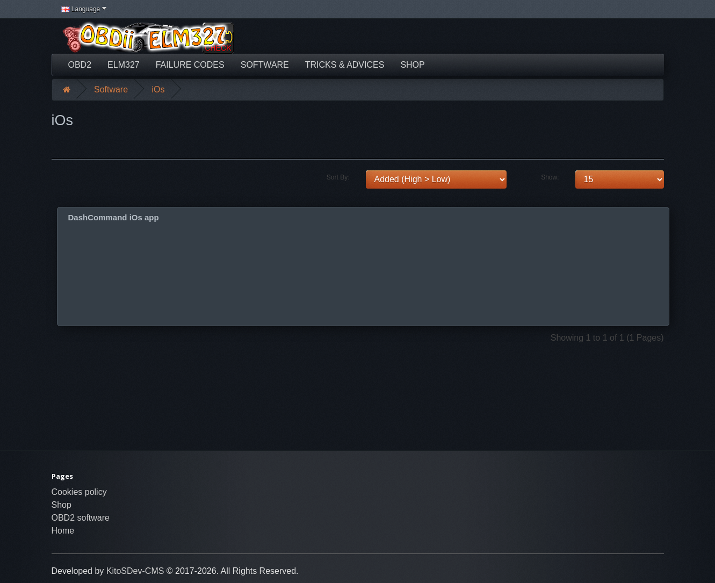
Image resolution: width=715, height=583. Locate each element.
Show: (550, 177)
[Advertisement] (462, 37)
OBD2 (80, 64)
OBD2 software (81, 517)
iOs (158, 89)
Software (265, 64)
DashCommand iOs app (113, 217)
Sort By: (338, 177)
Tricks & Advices (345, 64)
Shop (412, 64)
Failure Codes (190, 64)
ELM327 (123, 64)
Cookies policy (79, 491)
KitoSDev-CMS (135, 570)
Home (63, 530)
